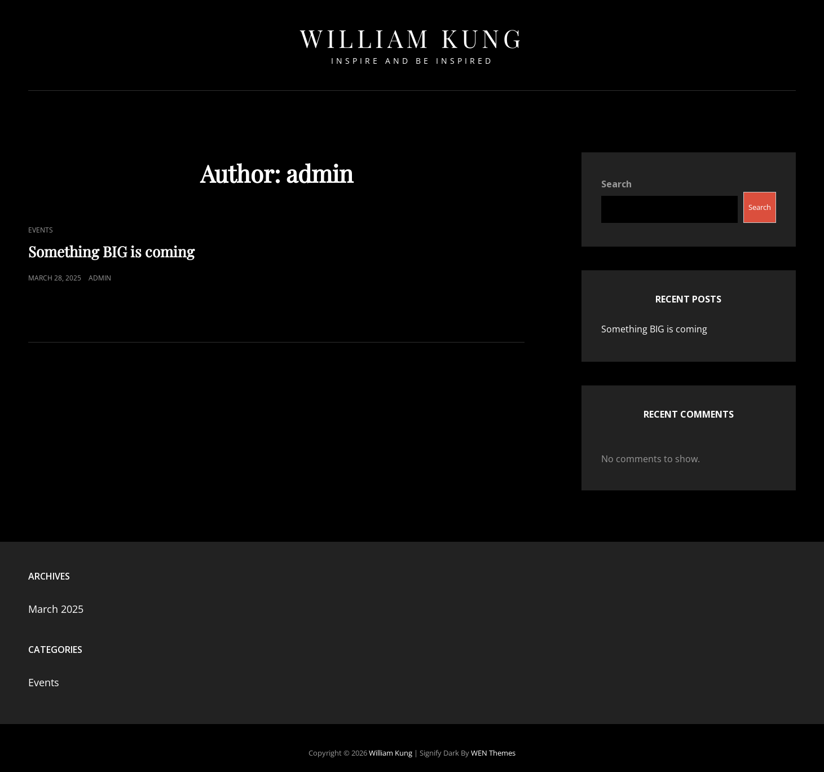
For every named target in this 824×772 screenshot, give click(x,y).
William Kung (412, 37)
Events (40, 220)
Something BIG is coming (111, 241)
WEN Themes (493, 743)
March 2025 (55, 599)
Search (616, 174)
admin (100, 268)
